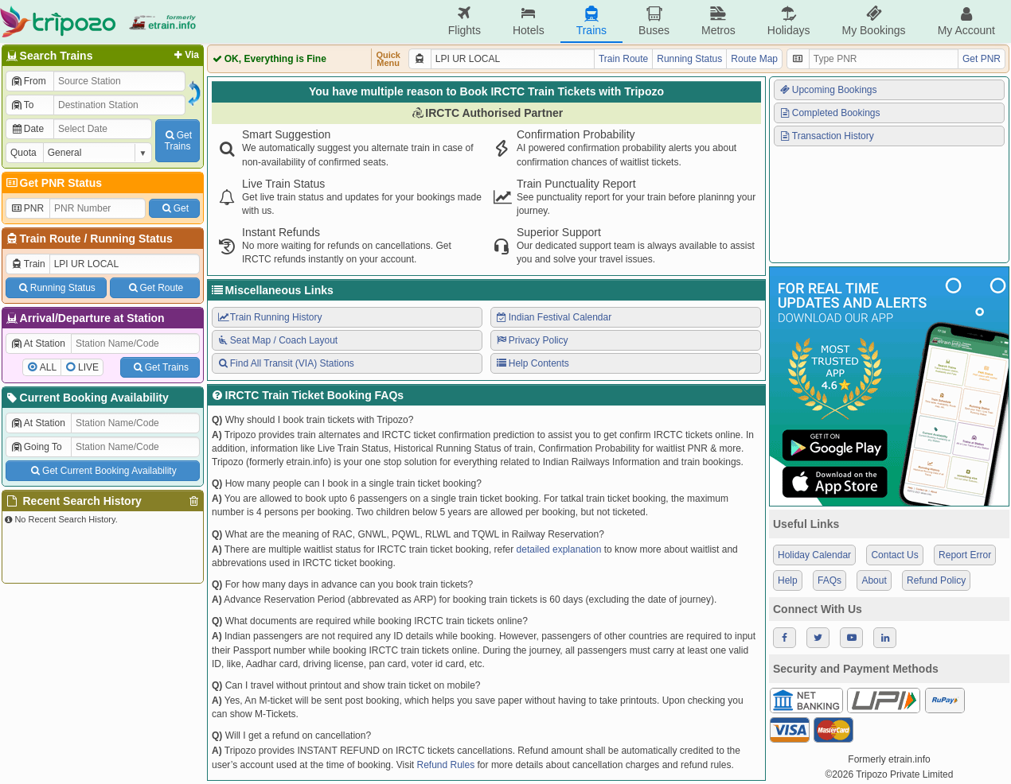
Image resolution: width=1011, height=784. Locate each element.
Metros (718, 21)
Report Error (965, 555)
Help (788, 580)
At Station (37, 343)
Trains (591, 21)
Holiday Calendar (814, 555)
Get (174, 208)
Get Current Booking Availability (102, 470)
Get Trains (160, 367)
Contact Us (894, 555)
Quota (23, 152)
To (21, 105)
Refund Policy (936, 580)
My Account (966, 21)
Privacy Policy (531, 340)
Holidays (788, 21)
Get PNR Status (53, 183)
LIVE (88, 367)
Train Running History (269, 317)
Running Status (131, 238)
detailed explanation (559, 549)
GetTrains (177, 141)
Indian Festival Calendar (553, 317)
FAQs (829, 580)
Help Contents (532, 363)
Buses (653, 21)
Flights (464, 21)
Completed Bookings (829, 112)
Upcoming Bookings (828, 89)
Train (27, 264)
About (873, 580)
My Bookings (873, 21)
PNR (27, 208)
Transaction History (826, 136)
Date (27, 128)
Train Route (50, 238)
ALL (48, 367)
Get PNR (981, 58)
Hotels (529, 21)
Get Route (155, 287)
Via (185, 54)
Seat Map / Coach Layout (277, 340)
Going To (36, 446)
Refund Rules (445, 764)
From (28, 81)
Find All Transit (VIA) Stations (285, 363)
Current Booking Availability (86, 397)
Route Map (754, 58)
